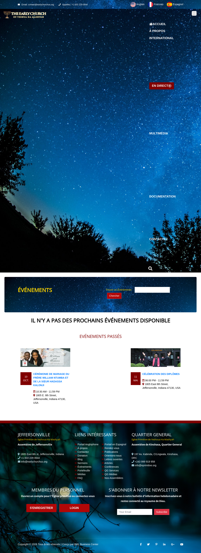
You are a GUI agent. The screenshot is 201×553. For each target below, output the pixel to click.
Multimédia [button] (158, 133)
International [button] (161, 38)
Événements (83, 466)
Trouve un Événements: (119, 289)
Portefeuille (82, 470)
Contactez (82, 451)
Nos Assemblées (112, 478)
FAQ (79, 478)
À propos (157, 31)
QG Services (110, 470)
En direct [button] (161, 85)
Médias (80, 474)
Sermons (81, 463)
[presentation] (143, 523)
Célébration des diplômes (161, 374)
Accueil (157, 25)
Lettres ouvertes (112, 459)
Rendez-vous (110, 448)
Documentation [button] (162, 196)
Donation (81, 455)
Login (74, 507)
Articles (107, 463)
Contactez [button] (158, 239)
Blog (79, 459)
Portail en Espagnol (114, 444)
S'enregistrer (41, 507)
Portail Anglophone (86, 444)
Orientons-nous (112, 455)
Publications (110, 451)
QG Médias (109, 474)
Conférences (110, 466)
